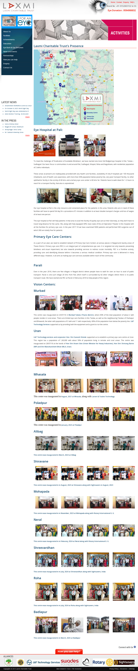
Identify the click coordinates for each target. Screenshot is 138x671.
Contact (119, 2)
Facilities (7, 35)
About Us (7, 31)
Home (113, 2)
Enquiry (126, 2)
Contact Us (8, 67)
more (27, 117)
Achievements (9, 39)
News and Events (10, 51)
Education (7, 43)
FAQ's (132, 2)
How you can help (10, 59)
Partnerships (8, 55)
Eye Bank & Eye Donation (13, 47)
